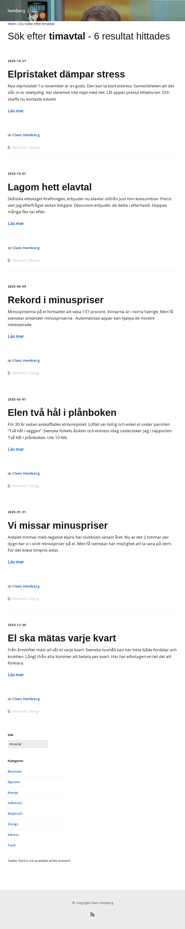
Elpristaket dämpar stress (66, 74)
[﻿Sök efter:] (28, 744)
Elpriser (34, 147)
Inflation (15, 803)
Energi (34, 373)
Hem (12, 23)
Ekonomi (19, 147)
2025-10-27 (17, 61)
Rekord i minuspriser (56, 300)
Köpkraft (15, 813)
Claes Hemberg (26, 134)
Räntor (13, 834)
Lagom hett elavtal (50, 187)
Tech (12, 845)
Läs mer (16, 111)
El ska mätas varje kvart (62, 638)
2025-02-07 (17, 399)
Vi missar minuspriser (58, 525)
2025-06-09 (17, 286)
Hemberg (16, 10)
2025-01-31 (17, 512)
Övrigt (13, 824)
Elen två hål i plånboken (62, 412)
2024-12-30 (17, 625)
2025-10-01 (17, 174)
